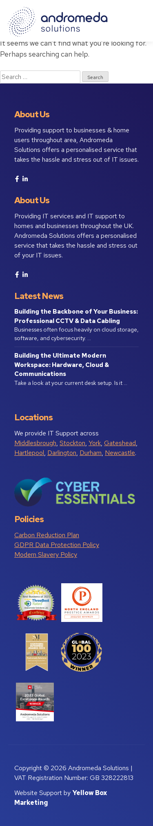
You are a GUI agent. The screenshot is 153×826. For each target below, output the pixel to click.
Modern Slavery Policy (45, 554)
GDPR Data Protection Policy (56, 544)
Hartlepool (29, 452)
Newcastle (120, 452)
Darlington (61, 452)
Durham (91, 452)
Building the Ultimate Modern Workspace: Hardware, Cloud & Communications (61, 364)
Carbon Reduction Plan (46, 535)
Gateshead (120, 443)
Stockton (72, 443)
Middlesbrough (35, 443)
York (95, 443)
